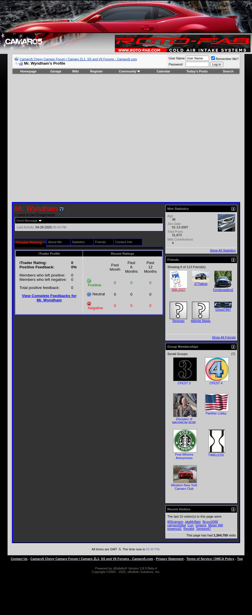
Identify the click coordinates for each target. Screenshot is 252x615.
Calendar (163, 71)
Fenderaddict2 (223, 290)
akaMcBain (193, 521)
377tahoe (200, 283)
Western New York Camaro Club (184, 486)
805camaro (175, 521)
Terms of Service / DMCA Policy (210, 559)
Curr (191, 525)
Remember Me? (225, 59)
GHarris (200, 525)
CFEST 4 (215, 383)
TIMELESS (216, 455)
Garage (55, 71)
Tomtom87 (203, 528)
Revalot (189, 528)
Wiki (75, 71)
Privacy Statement (170, 559)
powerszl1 (174, 528)
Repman (179, 321)
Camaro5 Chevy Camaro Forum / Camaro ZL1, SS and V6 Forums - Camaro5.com (78, 59)
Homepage (28, 71)
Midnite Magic (201, 321)
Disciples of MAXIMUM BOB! (184, 420)
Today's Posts (197, 71)
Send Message (26, 220)
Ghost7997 (223, 309)
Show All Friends (224, 337)
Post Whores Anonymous (184, 456)
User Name (176, 58)
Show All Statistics (223, 250)
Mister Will (215, 525)
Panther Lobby (216, 413)
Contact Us (19, 559)
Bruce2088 (210, 521)
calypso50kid (176, 525)
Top (240, 559)
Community (130, 71)
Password (175, 64)
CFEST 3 (184, 383)
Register (96, 71)
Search (228, 71)
